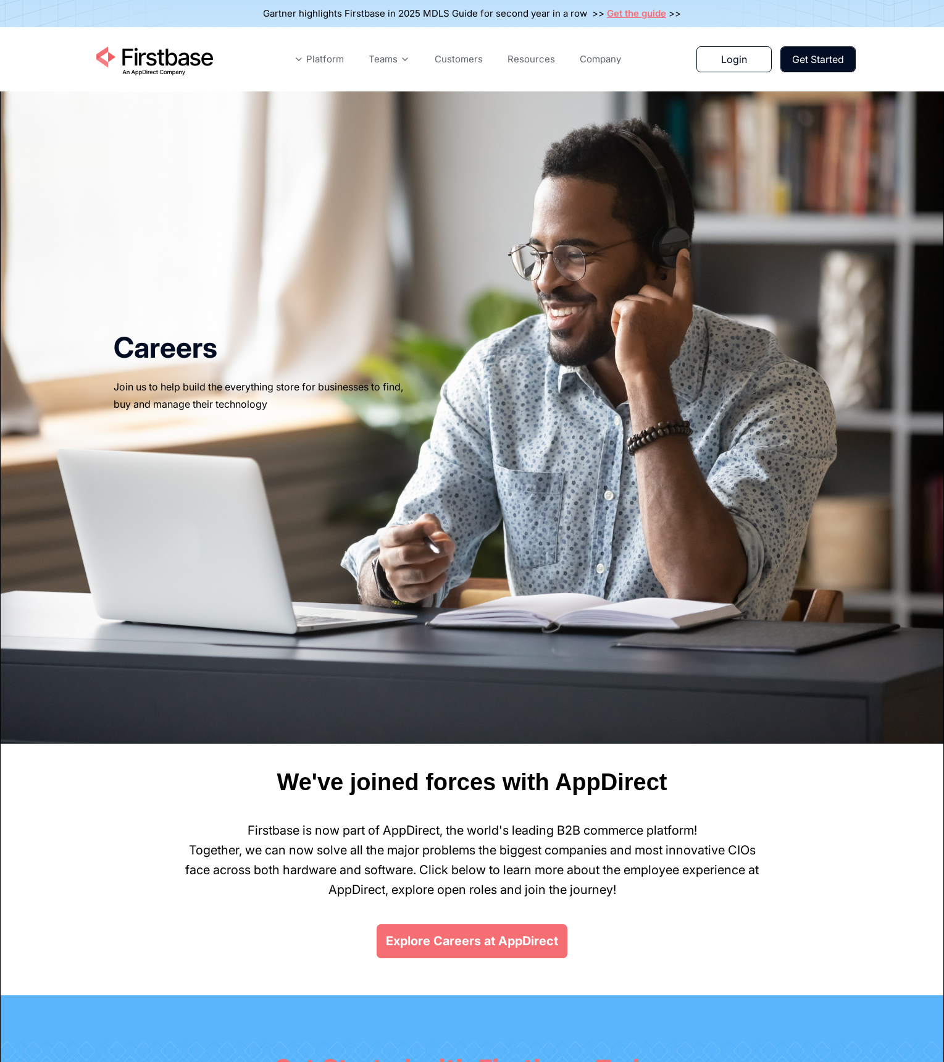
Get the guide (636, 13)
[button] (319, 59)
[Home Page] (154, 59)
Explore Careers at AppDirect (472, 940)
